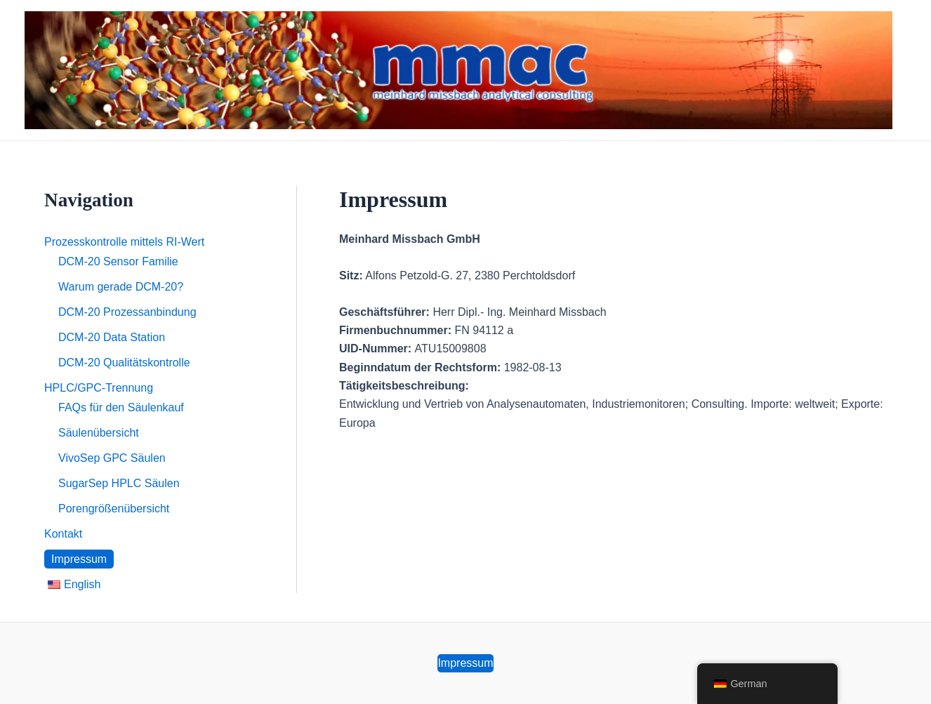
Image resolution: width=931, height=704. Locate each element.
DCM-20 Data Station (111, 337)
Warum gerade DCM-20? (120, 287)
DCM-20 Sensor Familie (118, 261)
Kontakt (63, 534)
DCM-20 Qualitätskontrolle (124, 362)
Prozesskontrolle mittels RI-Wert (124, 242)
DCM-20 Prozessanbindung (127, 312)
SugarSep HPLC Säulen (119, 483)
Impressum (79, 559)
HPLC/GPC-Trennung (98, 388)
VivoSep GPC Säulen (112, 458)
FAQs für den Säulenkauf (121, 407)
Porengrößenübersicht (113, 508)
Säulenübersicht (98, 433)
